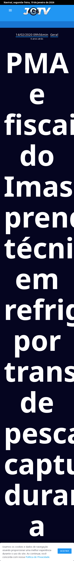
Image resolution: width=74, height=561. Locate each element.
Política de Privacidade (37, 557)
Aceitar (64, 551)
